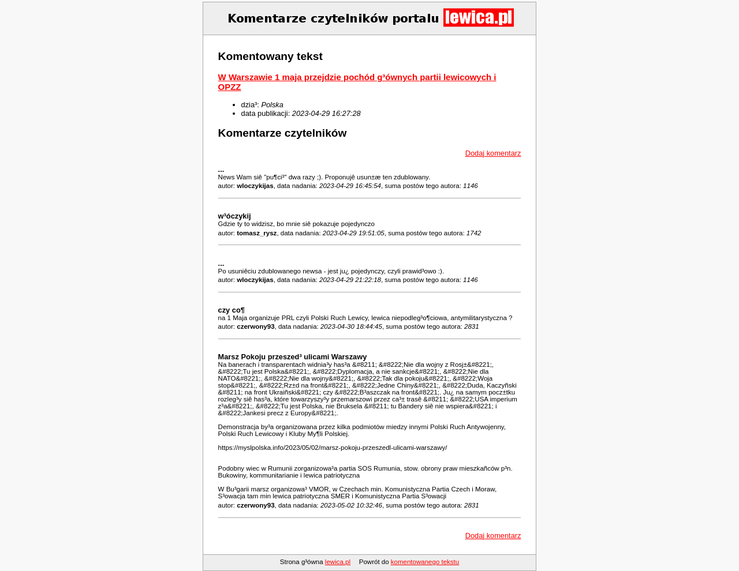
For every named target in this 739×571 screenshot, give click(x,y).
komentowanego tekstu (425, 561)
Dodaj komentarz (493, 153)
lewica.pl (337, 561)
